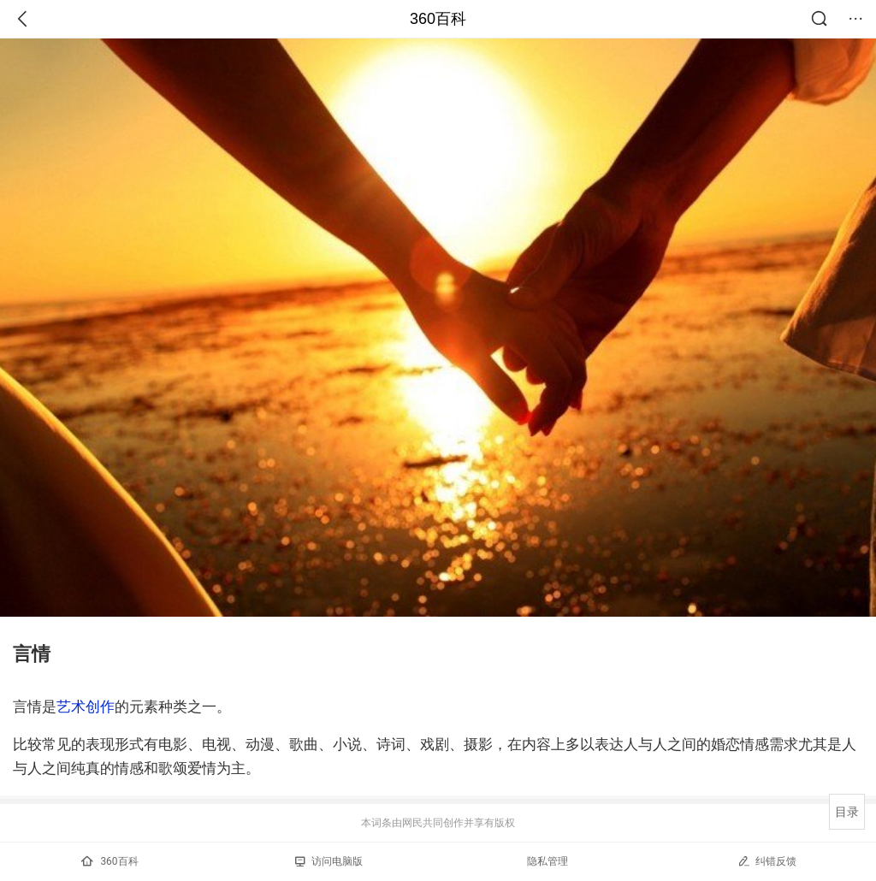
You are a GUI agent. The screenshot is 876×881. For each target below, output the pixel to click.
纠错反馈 (766, 860)
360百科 (438, 18)
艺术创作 (85, 706)
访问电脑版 (329, 861)
